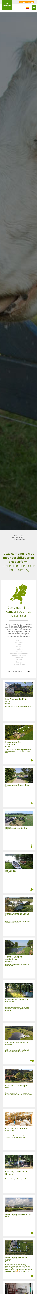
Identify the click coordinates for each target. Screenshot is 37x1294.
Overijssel (19, 657)
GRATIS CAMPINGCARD (26, 2)
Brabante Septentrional (19, 653)
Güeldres (18, 647)
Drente (18, 640)
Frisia (19, 645)
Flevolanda (19, 642)
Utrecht (19, 660)
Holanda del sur (19, 664)
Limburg (19, 651)
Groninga (18, 649)
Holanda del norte (19, 655)
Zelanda (19, 662)
